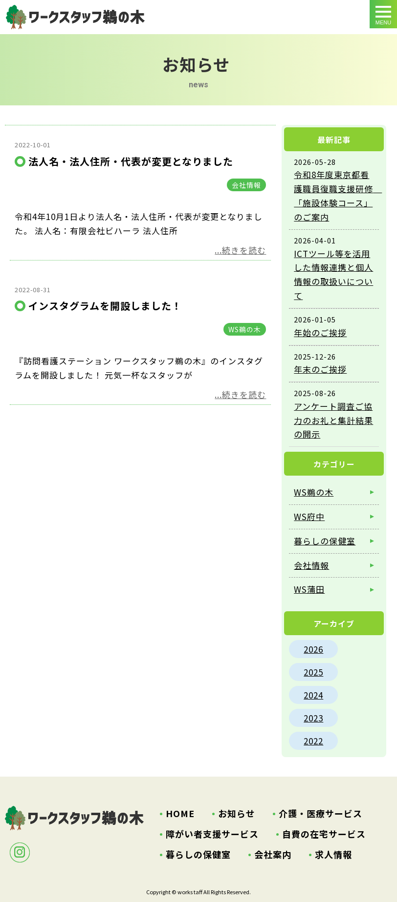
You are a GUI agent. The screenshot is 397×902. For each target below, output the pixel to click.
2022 (313, 741)
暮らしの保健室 (324, 541)
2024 (313, 695)
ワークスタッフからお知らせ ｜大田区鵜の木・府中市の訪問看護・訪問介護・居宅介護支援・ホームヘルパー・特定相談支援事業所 (75, 17)
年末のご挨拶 (320, 369)
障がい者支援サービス (212, 833)
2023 (313, 718)
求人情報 (333, 854)
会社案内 (272, 854)
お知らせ (236, 813)
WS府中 (309, 516)
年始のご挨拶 (320, 332)
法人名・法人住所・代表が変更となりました (130, 161)
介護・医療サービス (320, 813)
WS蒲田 (309, 589)
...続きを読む (240, 250)
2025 (313, 672)
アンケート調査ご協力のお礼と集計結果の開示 (333, 420)
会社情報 (246, 185)
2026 (313, 649)
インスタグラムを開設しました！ (105, 306)
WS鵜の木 (244, 329)
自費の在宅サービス (324, 833)
